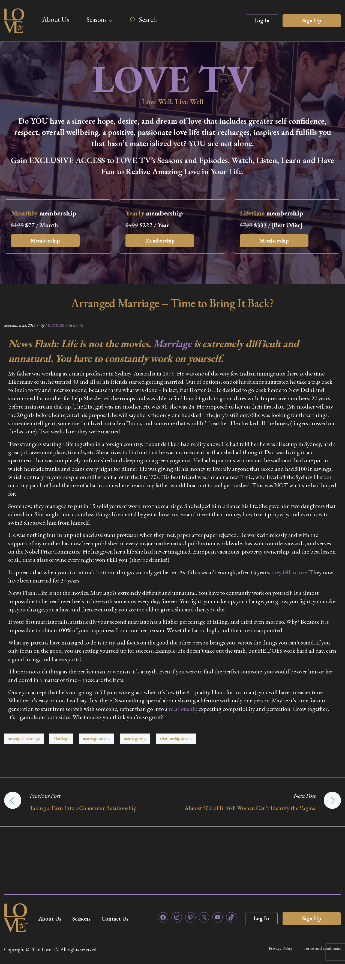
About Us (55, 19)
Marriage (172, 343)
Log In (262, 20)
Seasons (96, 19)
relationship (183, 709)
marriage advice (96, 738)
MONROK (54, 325)
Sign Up (311, 20)
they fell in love (289, 572)
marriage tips (135, 738)
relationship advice (176, 738)
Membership (45, 240)
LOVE (78, 325)
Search (148, 19)
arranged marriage (24, 738)
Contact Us (114, 918)
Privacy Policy (281, 948)
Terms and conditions (322, 948)
